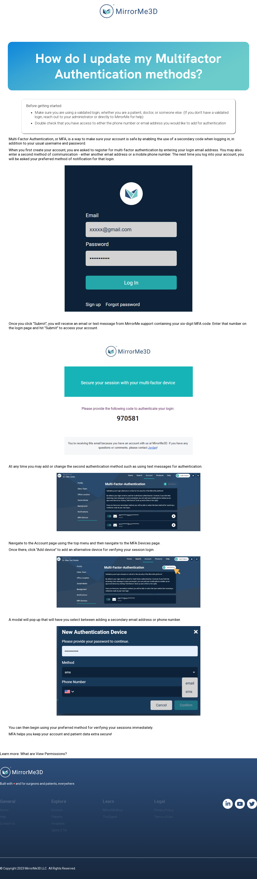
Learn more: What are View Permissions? (33, 754)
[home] (128, 13)
